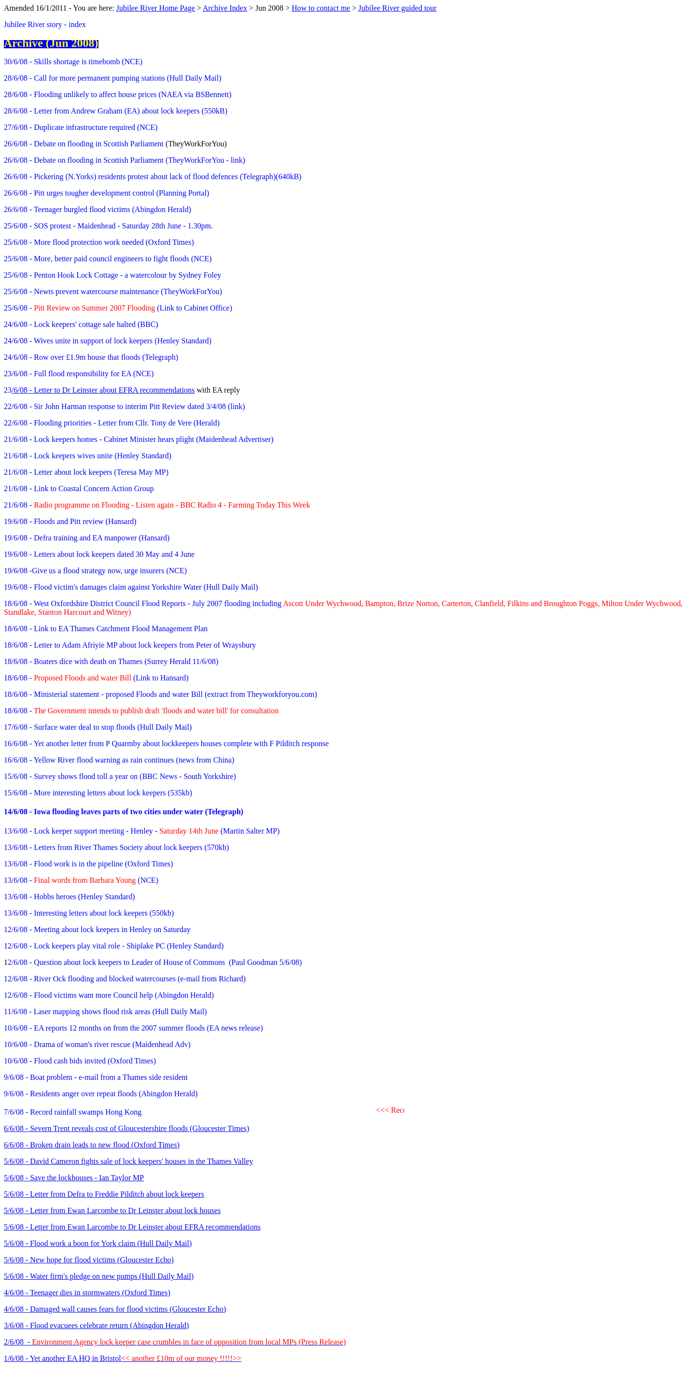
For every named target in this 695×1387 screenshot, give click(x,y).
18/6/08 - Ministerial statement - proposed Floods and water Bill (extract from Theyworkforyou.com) (160, 694)
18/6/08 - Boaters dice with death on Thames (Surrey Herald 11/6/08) (111, 661)
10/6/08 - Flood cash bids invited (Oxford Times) (80, 1061)
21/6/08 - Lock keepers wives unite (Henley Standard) (87, 456)
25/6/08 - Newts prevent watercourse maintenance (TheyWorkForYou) (113, 291)
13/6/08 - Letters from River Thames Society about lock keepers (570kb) (116, 847)
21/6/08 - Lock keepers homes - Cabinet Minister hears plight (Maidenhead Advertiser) (139, 439)
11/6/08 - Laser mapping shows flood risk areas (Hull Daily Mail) (105, 1011)
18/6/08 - (116, 711)
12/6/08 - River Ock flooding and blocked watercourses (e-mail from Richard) (125, 979)
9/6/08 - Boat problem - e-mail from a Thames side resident (96, 1077)
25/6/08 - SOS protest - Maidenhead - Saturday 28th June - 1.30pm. (108, 226)
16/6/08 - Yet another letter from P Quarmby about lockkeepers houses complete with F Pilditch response (166, 743)
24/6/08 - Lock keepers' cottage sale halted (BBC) (81, 324)
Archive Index (225, 8)
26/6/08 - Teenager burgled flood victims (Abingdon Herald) (97, 209)
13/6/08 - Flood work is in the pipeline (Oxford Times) (88, 864)
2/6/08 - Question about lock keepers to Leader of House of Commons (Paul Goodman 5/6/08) (155, 962)
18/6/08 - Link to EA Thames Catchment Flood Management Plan (106, 628)
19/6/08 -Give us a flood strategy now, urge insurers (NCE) (95, 570)
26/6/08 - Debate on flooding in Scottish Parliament (84, 144)
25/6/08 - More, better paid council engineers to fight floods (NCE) (108, 259)
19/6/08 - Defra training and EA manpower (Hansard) (86, 538)
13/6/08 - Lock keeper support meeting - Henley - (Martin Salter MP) (141, 831)
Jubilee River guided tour (398, 8)
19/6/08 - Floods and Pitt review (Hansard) (70, 521)
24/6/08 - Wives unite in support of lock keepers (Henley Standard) (107, 341)
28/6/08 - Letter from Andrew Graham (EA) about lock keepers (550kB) (115, 111)
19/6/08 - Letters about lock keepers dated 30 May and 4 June (99, 554)
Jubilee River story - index (45, 24)
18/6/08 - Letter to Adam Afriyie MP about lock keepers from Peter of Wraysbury (130, 645)
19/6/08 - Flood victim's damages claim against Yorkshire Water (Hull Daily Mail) (131, 587)
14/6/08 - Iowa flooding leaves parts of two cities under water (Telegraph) (123, 811)
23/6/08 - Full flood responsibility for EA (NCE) (79, 373)
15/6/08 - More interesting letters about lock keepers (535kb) (98, 793)
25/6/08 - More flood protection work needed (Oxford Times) (99, 242)
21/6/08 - (157, 505)
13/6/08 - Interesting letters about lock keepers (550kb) (89, 913)
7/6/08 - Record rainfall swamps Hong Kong (72, 1112)
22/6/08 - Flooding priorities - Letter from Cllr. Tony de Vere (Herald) (112, 423)
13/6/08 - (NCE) (81, 880)
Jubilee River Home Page (155, 8)
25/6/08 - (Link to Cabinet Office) (118, 308)
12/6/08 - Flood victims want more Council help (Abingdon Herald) (109, 995)
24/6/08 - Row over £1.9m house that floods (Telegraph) (91, 357)
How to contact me (321, 8)
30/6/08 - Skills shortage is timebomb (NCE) (73, 61)
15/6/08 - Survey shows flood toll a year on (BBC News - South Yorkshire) (120, 776)
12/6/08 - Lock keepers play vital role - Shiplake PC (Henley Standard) (113, 946)
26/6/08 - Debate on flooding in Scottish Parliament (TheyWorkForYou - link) (124, 160)
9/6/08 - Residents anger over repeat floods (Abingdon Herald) (101, 1094)
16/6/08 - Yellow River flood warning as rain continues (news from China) (119, 760)
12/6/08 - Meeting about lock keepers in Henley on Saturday (97, 929)
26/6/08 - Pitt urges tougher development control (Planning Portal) (106, 193)
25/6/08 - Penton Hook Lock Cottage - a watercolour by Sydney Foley (112, 275)
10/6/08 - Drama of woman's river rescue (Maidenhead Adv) (97, 1044)
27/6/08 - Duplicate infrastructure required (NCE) (81, 127)
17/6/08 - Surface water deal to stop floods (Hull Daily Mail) (98, 727)
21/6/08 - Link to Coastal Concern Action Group (79, 488)
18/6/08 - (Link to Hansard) (96, 678)
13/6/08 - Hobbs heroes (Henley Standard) (69, 896)
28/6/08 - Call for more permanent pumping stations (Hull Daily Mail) (113, 78)
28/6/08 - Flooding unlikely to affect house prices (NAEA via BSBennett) (118, 94)
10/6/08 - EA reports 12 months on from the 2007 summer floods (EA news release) (133, 1028)
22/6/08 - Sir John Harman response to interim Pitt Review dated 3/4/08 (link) (124, 406)
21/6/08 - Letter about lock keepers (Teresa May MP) (86, 472)
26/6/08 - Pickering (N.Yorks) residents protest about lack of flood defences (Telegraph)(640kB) (153, 176)
